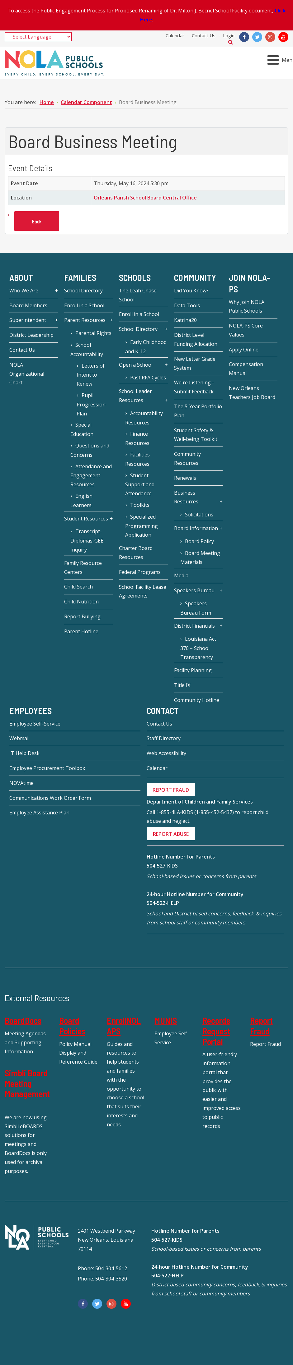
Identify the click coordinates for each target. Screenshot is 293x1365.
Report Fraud (261, 1025)
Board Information (196, 528)
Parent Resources (85, 320)
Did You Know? (191, 290)
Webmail (19, 738)
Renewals (185, 477)
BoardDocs (23, 1020)
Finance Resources (137, 438)
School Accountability (86, 349)
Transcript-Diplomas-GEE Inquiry (86, 540)
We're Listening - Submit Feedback (194, 387)
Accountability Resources (144, 418)
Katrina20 (185, 320)
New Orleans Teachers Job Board (252, 393)
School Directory (83, 290)
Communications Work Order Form (50, 798)
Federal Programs (140, 572)
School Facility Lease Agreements (142, 591)
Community (195, 277)
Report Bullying (82, 616)
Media (181, 575)
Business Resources (186, 497)
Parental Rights (93, 333)
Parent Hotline (81, 631)
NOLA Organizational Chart (26, 373)
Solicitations (199, 514)
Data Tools (187, 305)
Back (36, 221)
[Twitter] (257, 37)
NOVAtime (21, 783)
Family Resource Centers (83, 567)
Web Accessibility (166, 753)
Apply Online (243, 349)
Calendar (175, 35)
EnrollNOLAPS (124, 1025)
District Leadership (31, 335)
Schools (135, 277)
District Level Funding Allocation (195, 339)
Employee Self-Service (34, 723)
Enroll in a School (84, 305)
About (21, 277)
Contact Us (203, 35)
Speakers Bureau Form (195, 608)
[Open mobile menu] (281, 60)
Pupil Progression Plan (91, 404)
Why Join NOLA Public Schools (246, 306)
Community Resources (187, 458)
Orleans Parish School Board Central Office (145, 197)
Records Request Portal (216, 1031)
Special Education (81, 429)
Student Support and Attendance (139, 484)
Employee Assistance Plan (39, 812)
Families (80, 277)
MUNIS (165, 1020)
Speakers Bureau (194, 590)
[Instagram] (270, 37)
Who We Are (23, 290)
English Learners (81, 500)
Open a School (136, 364)
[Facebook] (244, 37)
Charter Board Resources (136, 553)
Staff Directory (164, 738)
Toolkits (139, 505)
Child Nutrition (81, 601)
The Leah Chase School (138, 295)
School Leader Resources (135, 396)
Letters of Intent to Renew (90, 374)
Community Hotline (196, 700)
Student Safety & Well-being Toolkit (195, 435)
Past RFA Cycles (148, 377)
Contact (163, 710)
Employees (30, 710)
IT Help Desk (24, 753)
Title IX (182, 685)
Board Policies (72, 1025)
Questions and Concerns (89, 450)
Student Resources (86, 518)
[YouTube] (283, 37)
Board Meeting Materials (200, 558)
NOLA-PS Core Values (246, 330)
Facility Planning (193, 670)
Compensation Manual (246, 369)
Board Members (28, 305)
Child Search (78, 586)
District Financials (194, 625)
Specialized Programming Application (141, 525)
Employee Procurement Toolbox (47, 768)
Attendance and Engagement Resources (90, 475)
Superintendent (27, 320)
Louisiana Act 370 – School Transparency (198, 648)
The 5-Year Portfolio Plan (198, 411)
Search (230, 42)
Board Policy (199, 541)
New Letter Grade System (194, 363)
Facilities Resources (137, 459)
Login (228, 35)
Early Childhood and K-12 (145, 347)
